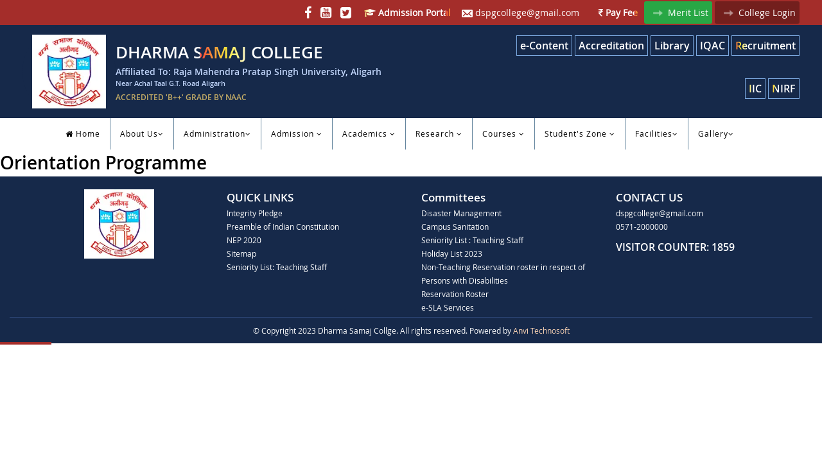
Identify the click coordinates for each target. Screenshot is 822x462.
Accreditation (611, 45)
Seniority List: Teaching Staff (277, 267)
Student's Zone (580, 133)
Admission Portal (407, 12)
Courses (503, 133)
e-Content (544, 45)
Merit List (678, 12)
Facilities (656, 133)
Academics (369, 133)
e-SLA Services (447, 307)
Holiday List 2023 (451, 253)
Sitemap (241, 253)
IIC (755, 88)
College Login (757, 12)
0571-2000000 (642, 226)
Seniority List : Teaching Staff (472, 240)
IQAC (712, 45)
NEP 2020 (244, 240)
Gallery (716, 133)
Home (83, 133)
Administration (217, 133)
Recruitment (765, 45)
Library (672, 45)
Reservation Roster (455, 294)
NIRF (784, 88)
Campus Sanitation (455, 226)
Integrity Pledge (255, 213)
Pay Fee (618, 12)
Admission (296, 133)
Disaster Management (461, 213)
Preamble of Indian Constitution (283, 226)
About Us (142, 133)
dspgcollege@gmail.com (520, 12)
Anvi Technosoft (541, 330)
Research (438, 133)
